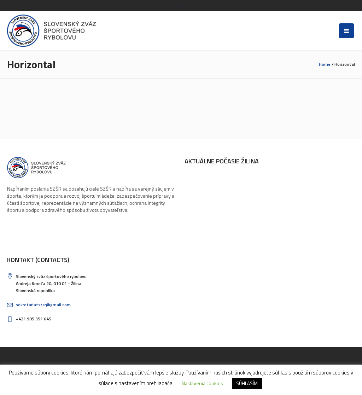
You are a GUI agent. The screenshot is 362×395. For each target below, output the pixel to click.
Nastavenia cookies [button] (202, 383)
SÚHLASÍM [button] (247, 383)
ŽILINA (220, 200)
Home (325, 64)
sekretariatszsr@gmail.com (43, 304)
